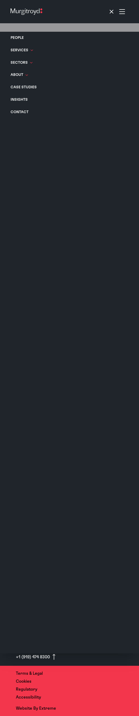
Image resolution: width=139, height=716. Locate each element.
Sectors (22, 63)
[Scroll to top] (54, 656)
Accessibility (28, 697)
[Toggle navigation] (116, 11)
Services (22, 50)
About (19, 75)
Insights (19, 100)
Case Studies (24, 87)
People (17, 38)
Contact (20, 112)
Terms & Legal (29, 673)
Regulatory (26, 689)
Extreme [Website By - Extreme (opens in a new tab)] (47, 708)
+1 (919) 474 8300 (33, 657)
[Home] (26, 11)
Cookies (23, 681)
